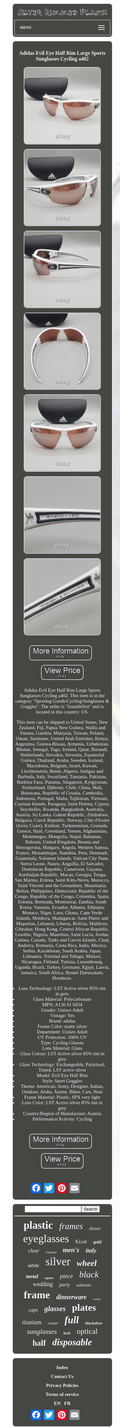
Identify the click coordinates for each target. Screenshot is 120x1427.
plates (84, 1307)
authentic (84, 1285)
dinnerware (71, 1297)
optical (87, 1331)
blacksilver (93, 1323)
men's (71, 1250)
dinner (95, 1228)
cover (96, 1299)
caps (33, 1310)
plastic (38, 1225)
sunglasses (42, 1331)
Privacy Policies (62, 1385)
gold (97, 1242)
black (89, 1274)
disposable (72, 1342)
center (53, 1323)
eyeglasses (46, 1238)
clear (33, 1251)
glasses (54, 1309)
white (33, 1265)
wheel (87, 1263)
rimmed (51, 1252)
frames (71, 1226)
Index (62, 1367)
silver (57, 1261)
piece (66, 1276)
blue (81, 1242)
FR (67, 1403)
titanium (31, 1322)
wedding (43, 1284)
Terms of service (62, 1394)
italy (91, 1250)
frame (37, 1295)
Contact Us (62, 1376)
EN (57, 1403)
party (64, 1284)
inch (66, 1333)
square (49, 1278)
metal (32, 1276)
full (72, 1319)
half (39, 1343)
